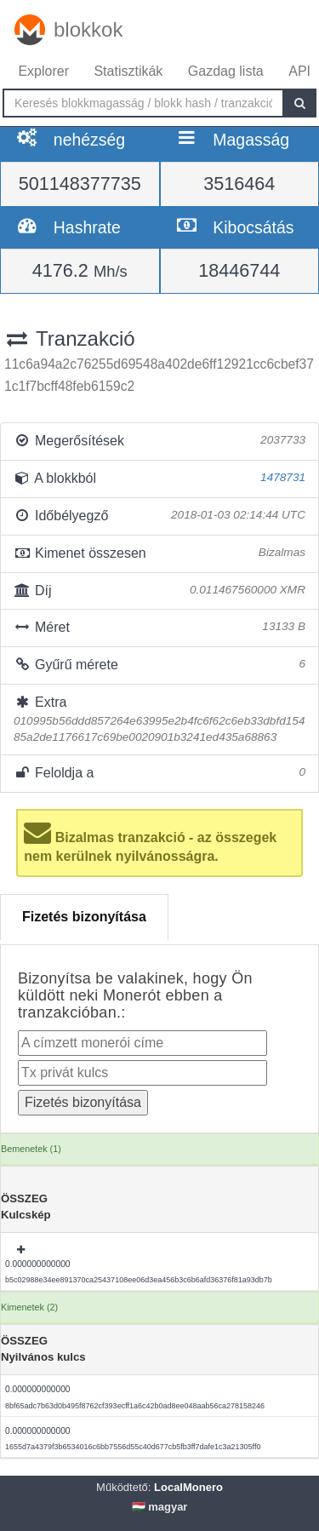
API (299, 71)
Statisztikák (128, 71)
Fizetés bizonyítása (84, 916)
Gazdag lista (226, 71)
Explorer (43, 71)
